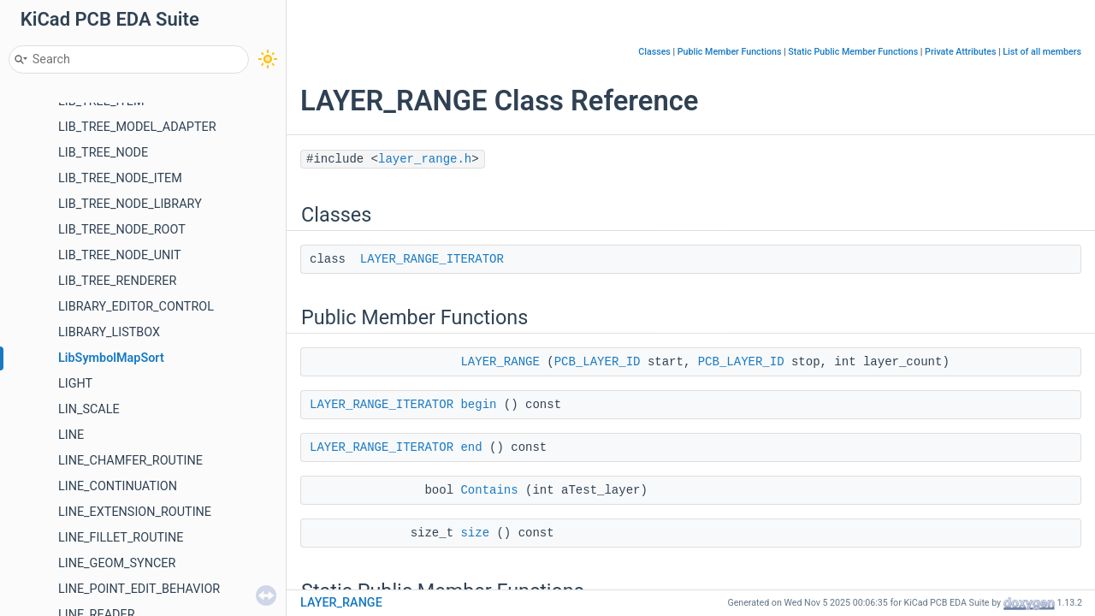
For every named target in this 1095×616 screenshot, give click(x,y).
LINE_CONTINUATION (117, 486)
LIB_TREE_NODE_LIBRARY (130, 204)
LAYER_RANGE (499, 362)
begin (478, 405)
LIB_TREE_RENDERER (117, 281)
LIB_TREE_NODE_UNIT (119, 255)
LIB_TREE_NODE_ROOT (122, 229)
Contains (489, 490)
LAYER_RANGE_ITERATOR (432, 259)
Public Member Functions (730, 51)
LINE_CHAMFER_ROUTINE (130, 460)
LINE (71, 435)
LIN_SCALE (89, 409)
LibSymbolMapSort (111, 358)
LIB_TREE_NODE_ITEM (120, 178)
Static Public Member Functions (853, 51)
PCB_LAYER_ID (597, 362)
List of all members (1042, 51)
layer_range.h (424, 159)
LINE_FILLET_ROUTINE (120, 537)
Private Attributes (960, 51)
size (474, 533)
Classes (654, 51)
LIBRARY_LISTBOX (109, 332)
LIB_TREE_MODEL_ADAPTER (137, 127)
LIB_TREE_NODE (103, 152)
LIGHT (75, 383)
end (471, 447)
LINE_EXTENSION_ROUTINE (134, 512)
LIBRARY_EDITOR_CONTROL (136, 306)
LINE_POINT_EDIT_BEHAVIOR (139, 589)
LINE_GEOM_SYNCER (116, 563)
